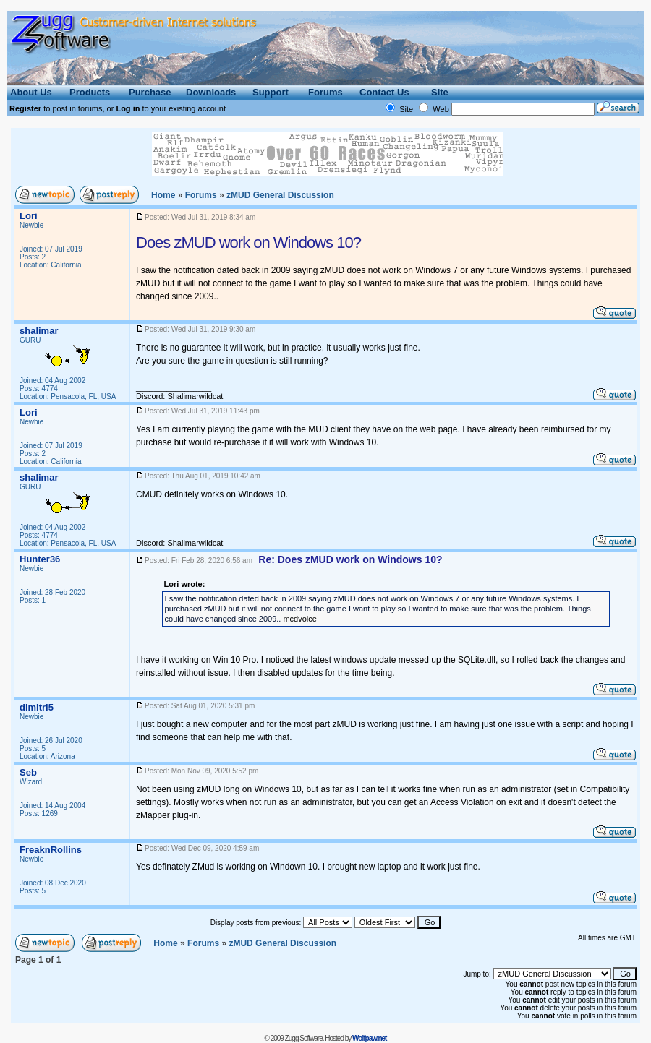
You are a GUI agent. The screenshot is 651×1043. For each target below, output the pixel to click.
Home (163, 195)
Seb (28, 772)
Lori (29, 215)
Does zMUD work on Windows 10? (248, 242)
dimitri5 (37, 707)
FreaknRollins (51, 849)
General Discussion (280, 195)
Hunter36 (40, 559)
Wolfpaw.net (369, 1038)
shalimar (39, 330)
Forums (201, 195)
